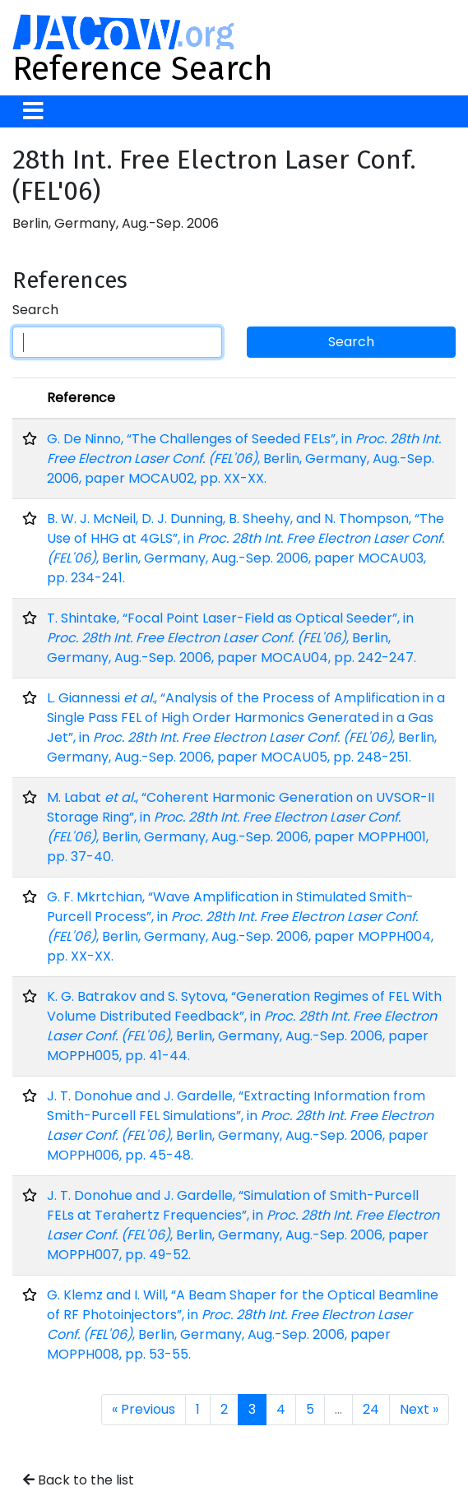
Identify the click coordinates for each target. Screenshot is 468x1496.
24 (371, 1409)
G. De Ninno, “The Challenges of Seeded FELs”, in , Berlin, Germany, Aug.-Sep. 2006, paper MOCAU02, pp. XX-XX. (244, 458)
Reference (81, 397)
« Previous (143, 1409)
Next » (419, 1409)
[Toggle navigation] (33, 111)
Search (35, 309)
